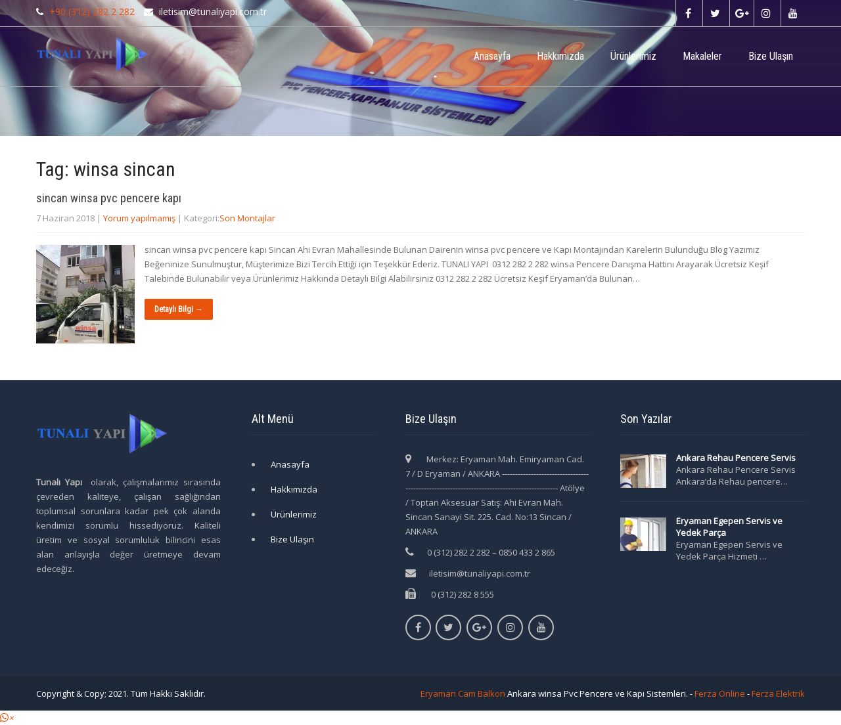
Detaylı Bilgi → (178, 309)
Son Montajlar (247, 218)
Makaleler (702, 56)
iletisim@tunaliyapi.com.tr (479, 573)
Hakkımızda (560, 56)
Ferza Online (719, 693)
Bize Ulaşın (770, 56)
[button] (6, 718)
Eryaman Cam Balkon (462, 693)
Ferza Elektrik (778, 693)
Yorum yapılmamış (139, 218)
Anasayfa (492, 56)
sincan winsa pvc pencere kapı (108, 198)
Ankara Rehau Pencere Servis (737, 458)
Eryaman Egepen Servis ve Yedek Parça (729, 526)
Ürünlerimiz (633, 56)
